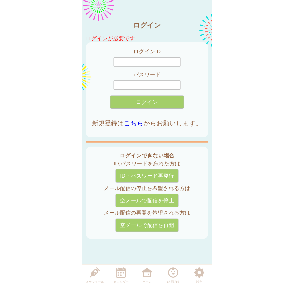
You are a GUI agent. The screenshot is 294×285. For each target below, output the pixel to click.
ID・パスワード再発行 (147, 176)
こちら (134, 123)
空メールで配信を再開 (147, 225)
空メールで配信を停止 (147, 200)
